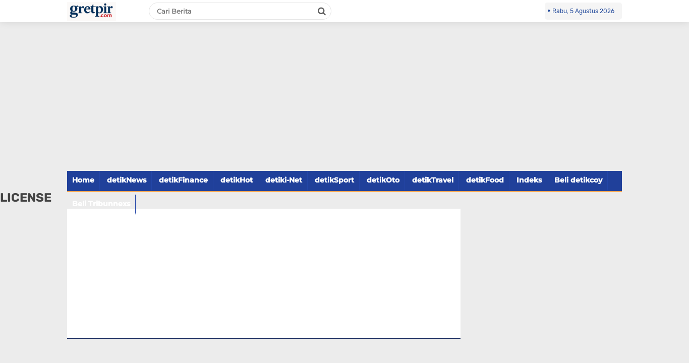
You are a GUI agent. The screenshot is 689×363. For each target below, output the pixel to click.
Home (83, 180)
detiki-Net (283, 180)
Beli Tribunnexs (101, 203)
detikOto (383, 180)
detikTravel (432, 180)
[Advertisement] (344, 102)
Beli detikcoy (578, 180)
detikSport (334, 180)
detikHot (236, 180)
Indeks (529, 180)
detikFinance (183, 180)
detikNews (126, 180)
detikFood (485, 180)
